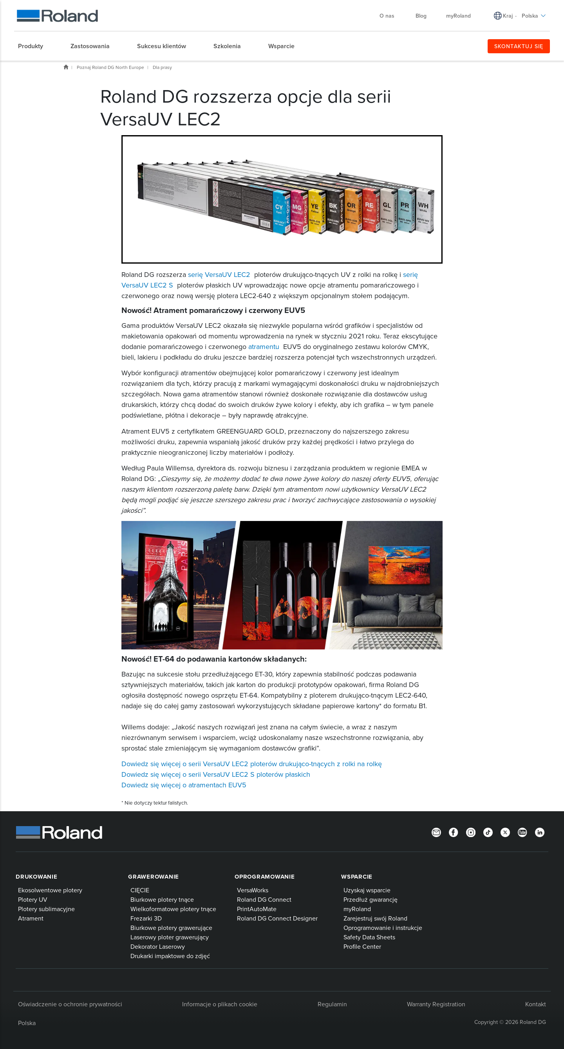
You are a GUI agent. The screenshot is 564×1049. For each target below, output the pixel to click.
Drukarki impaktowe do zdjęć (170, 955)
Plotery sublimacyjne (46, 908)
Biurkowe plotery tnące (162, 899)
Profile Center (362, 946)
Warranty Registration (436, 1004)
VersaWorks (252, 890)
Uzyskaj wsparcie (366, 890)
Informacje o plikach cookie (219, 1004)
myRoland (458, 16)
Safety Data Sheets (369, 937)
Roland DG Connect (264, 899)
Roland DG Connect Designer (277, 918)
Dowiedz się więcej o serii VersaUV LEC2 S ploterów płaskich (215, 774)
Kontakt (535, 1004)
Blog (421, 16)
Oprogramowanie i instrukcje (382, 927)
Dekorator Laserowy (157, 946)
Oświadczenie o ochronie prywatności (70, 1004)
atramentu (263, 346)
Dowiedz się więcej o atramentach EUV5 (183, 785)
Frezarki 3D (146, 918)
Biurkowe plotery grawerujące (171, 927)
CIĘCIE (139, 890)
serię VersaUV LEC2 (220, 274)
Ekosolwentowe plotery (50, 890)
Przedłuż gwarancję (370, 899)
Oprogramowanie (265, 876)
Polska (534, 16)
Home (65, 67)
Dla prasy (162, 67)
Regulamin (332, 1004)
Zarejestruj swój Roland (375, 918)
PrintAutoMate (257, 908)
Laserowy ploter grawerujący (169, 937)
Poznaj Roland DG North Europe (110, 67)
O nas (391, 16)
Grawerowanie (153, 876)
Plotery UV (32, 899)
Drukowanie (37, 876)
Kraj (508, 16)
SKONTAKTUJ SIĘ (518, 46)
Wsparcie (356, 876)
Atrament (30, 918)
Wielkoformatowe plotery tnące (173, 908)
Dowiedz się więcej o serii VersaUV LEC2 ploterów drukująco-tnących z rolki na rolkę (251, 764)
